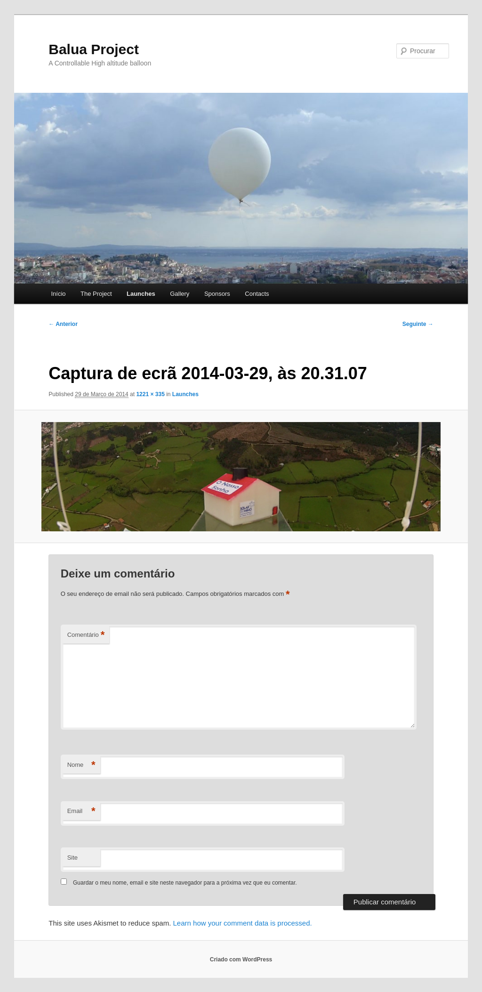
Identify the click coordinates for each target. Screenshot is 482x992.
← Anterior (63, 324)
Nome (81, 765)
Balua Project (93, 49)
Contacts (257, 293)
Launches (141, 293)
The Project (96, 293)
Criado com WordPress (241, 959)
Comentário (86, 635)
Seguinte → (418, 324)
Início (58, 293)
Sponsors (217, 293)
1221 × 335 (150, 394)
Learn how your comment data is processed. (242, 923)
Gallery (179, 293)
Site (72, 857)
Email (81, 811)
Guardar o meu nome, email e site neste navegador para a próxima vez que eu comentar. (185, 882)
